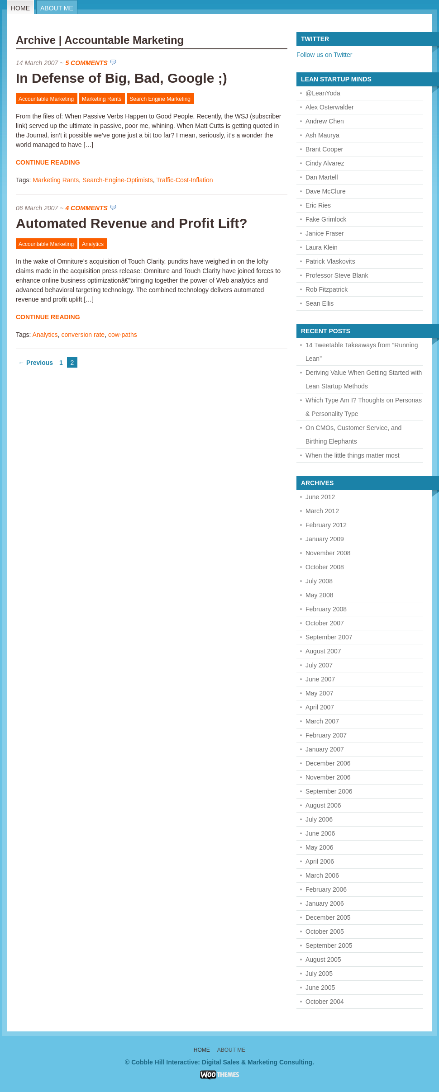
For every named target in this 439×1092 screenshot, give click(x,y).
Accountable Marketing (46, 99)
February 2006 (326, 889)
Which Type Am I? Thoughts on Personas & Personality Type (363, 407)
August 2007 (323, 651)
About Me (56, 8)
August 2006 (323, 805)
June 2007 (320, 679)
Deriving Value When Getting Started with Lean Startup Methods (363, 379)
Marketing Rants (101, 99)
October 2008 (324, 567)
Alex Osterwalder (329, 107)
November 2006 (328, 777)
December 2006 (328, 763)
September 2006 (329, 791)
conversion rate (83, 334)
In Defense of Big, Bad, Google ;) (121, 78)
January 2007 (324, 749)
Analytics (93, 244)
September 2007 (329, 637)
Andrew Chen (324, 121)
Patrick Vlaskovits (330, 261)
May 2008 (319, 595)
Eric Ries (318, 205)
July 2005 (319, 973)
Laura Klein (321, 247)
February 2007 (326, 735)
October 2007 (324, 623)
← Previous (35, 362)
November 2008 (328, 553)
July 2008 (319, 581)
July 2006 (319, 819)
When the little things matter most (352, 455)
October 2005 (324, 931)
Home (20, 8)
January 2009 (324, 539)
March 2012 (322, 511)
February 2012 (326, 525)
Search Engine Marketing (160, 99)
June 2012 (320, 497)
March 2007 (322, 721)
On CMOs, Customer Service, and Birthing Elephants (353, 434)
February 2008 (326, 609)
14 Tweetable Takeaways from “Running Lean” (361, 351)
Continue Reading (48, 162)
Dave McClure (325, 191)
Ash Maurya (322, 135)
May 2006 (319, 847)
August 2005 (323, 959)
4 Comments (86, 208)
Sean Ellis (319, 303)
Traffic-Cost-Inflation (184, 180)
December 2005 (328, 917)
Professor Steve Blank (336, 275)
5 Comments (86, 62)
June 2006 (320, 833)
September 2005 (329, 945)
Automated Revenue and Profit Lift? (132, 223)
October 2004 (324, 1001)
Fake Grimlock (325, 219)
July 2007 (319, 665)
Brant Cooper (324, 149)
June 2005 (320, 987)
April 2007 (319, 707)
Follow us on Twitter (324, 54)
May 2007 (319, 693)
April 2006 (319, 861)
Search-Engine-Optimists (117, 180)
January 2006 (324, 903)
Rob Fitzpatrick (326, 289)
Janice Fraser (324, 233)
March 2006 (322, 875)
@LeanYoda (322, 93)
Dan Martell (321, 177)
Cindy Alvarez (324, 163)
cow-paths (122, 334)
